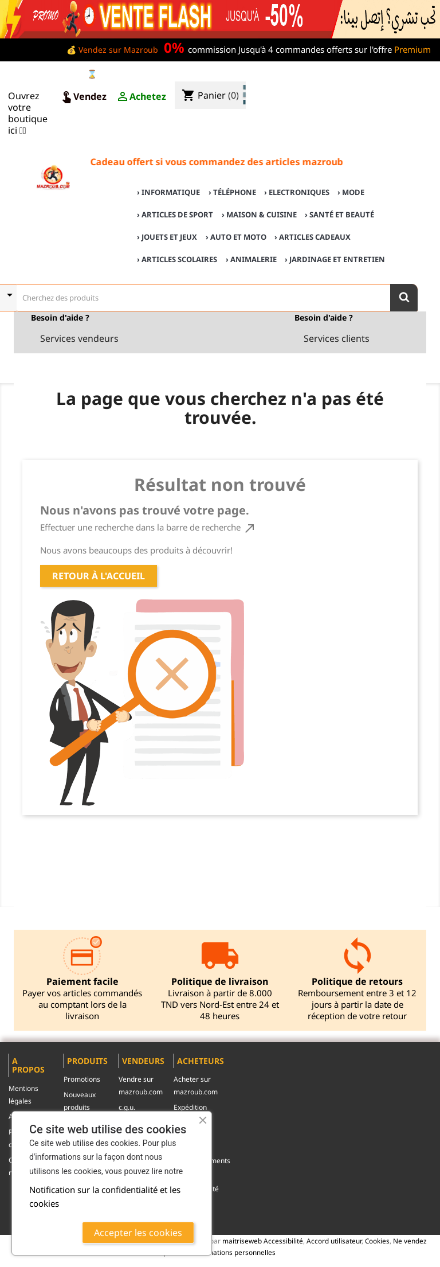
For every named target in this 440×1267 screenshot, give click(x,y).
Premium (412, 49)
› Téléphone (232, 192)
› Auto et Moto (236, 237)
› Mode (350, 192)
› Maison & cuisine (259, 214)
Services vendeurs (79, 338)
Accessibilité (283, 1240)
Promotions (82, 1079)
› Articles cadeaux (312, 237)
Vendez (83, 96)
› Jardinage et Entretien (335, 259)
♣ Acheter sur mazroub (338, 75)
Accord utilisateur (334, 1240)
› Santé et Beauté (339, 214)
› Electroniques (296, 192)
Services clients (337, 338)
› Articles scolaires (177, 259)
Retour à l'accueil (98, 576)
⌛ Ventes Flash (117, 73)
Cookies (377, 1240)
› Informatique (168, 192)
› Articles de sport (175, 214)
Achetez (141, 96)
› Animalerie (251, 259)
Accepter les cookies (138, 1232)
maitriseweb (242, 1240)
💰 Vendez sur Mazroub (112, 49)
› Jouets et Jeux (167, 237)
